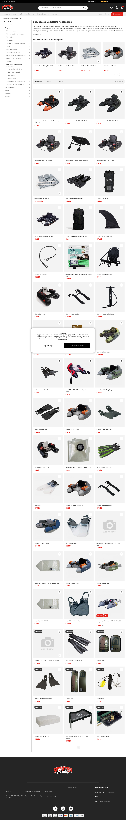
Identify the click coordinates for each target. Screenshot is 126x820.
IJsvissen (16, 96)
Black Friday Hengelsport (102, 801)
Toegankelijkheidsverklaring (33, 796)
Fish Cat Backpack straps (104, 505)
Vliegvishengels (17, 31)
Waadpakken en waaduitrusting (17, 81)
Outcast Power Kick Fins (41, 390)
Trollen (16, 90)
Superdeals (117, 14)
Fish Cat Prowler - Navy (41, 543)
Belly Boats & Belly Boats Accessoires (17, 65)
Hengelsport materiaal (9, 14)
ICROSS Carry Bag (102, 198)
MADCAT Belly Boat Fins (103, 467)
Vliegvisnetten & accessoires (17, 84)
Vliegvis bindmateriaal (17, 52)
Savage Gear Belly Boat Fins (73, 660)
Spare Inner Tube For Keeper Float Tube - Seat (108, 544)
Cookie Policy (62, 339)
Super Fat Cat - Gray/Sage (104, 390)
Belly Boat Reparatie (14, 72)
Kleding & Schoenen (43, 14)
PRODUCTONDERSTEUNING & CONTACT (14, 796)
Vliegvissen (18, 18)
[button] (111, 1)
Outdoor (54, 14)
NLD (9, 1)
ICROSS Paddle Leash (41, 274)
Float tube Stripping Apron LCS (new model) (76, 737)
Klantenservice (91, 1)
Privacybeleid (49, 791)
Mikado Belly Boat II (40, 314)
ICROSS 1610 (100, 660)
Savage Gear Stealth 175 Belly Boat (76, 121)
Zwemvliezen (12, 78)
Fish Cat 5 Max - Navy (72, 583)
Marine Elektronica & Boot (26, 14)
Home (4, 18)
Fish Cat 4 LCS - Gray (110, 66)
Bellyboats (11, 75)
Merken (107, 14)
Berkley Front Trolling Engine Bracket (76, 160)
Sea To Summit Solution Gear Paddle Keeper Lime (78, 275)
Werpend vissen (16, 25)
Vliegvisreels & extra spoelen (17, 34)
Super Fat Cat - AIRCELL (41, 621)
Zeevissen (16, 93)
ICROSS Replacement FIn (104, 236)
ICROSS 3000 (69, 698)
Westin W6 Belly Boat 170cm (66, 66)
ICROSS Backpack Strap (72, 314)
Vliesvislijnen (17, 40)
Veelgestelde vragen (51, 796)
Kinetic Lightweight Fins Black (43, 698)
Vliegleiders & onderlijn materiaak (17, 43)
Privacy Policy (79, 338)
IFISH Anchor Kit (101, 698)
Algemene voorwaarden (32, 791)
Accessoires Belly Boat (15, 69)
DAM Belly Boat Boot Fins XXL (74, 198)
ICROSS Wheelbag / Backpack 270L (76, 236)
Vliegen (17, 46)
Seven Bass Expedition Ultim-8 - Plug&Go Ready (109, 622)
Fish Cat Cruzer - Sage (103, 583)
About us (8, 791)
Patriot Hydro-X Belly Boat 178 (43, 66)
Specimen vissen (16, 87)
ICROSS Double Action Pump (105, 314)
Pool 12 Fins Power (71, 543)
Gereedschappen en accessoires (17, 55)
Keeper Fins (38, 505)
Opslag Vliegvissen (17, 49)
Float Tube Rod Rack (102, 736)
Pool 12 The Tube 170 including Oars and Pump (77, 390)
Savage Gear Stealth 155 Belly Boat (107, 121)
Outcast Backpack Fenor (103, 429)
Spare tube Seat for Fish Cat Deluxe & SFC (78, 467)
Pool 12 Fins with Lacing (72, 621)
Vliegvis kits (9, 37)
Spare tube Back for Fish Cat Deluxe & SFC (47, 583)
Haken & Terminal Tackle (17, 58)
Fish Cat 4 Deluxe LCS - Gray (74, 505)
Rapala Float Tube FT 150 (42, 467)
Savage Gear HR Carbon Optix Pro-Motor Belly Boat (46, 122)
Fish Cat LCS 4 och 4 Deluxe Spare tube (46, 660)
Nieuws (100, 14)
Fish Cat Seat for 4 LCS (41, 736)
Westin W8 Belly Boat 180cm (43, 160)
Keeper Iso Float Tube (103, 352)
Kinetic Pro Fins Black (40, 429)
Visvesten (9, 61)
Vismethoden (10, 18)
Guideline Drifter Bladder (88, 66)
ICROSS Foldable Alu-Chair (104, 274)
